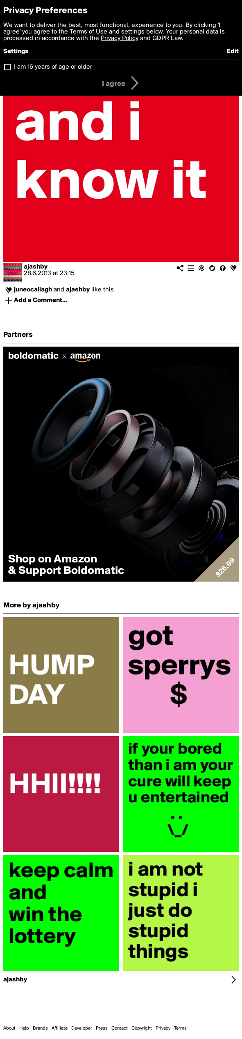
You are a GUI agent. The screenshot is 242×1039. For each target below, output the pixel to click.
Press (102, 1028)
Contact (119, 1028)
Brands (40, 1028)
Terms (180, 1028)
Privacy (163, 1028)
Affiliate (60, 1028)
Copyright (141, 1028)
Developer (81, 1028)
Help (24, 1028)
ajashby (35, 267)
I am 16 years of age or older (53, 67)
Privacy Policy (119, 38)
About (9, 1028)
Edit (232, 51)
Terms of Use (88, 32)
